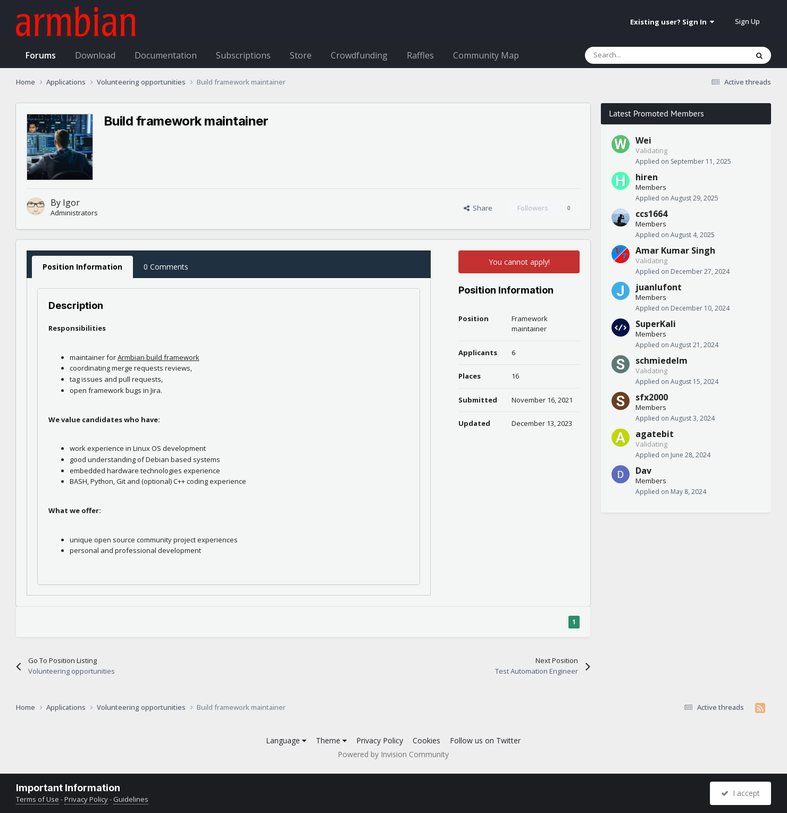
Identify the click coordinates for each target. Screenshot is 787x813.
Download (95, 55)
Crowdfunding (359, 55)
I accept (740, 793)
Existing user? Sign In (672, 22)
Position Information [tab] (82, 267)
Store (301, 55)
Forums (41, 55)
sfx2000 (651, 397)
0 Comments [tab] (166, 267)
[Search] (642, 55)
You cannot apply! (519, 262)
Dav (643, 470)
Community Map (486, 55)
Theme (331, 740)
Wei (643, 140)
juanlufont (658, 287)
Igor (71, 202)
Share (478, 208)
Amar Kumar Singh (675, 250)
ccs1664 (651, 214)
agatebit (654, 434)
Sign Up (747, 21)
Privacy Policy (379, 740)
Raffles (420, 55)
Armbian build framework (158, 357)
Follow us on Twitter (485, 740)
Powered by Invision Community (393, 754)
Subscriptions (243, 55)
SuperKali (655, 324)
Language (286, 740)
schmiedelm (661, 360)
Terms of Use (37, 799)
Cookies (426, 740)
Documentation (166, 55)
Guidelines (130, 799)
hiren (646, 177)
